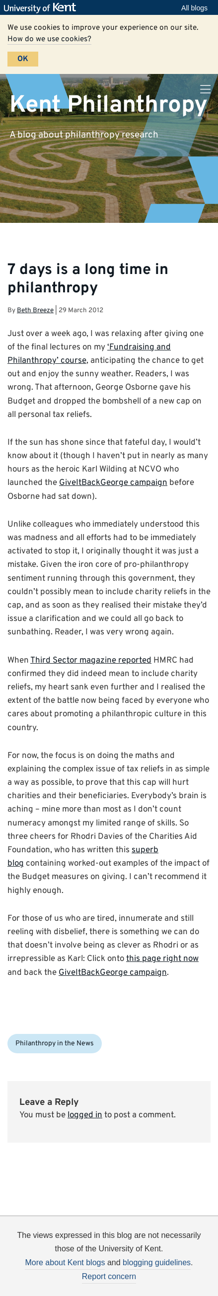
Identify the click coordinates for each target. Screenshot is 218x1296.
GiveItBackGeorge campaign (113, 482)
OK (22, 59)
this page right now (162, 959)
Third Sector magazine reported (90, 660)
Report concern (109, 1276)
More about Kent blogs (65, 1262)
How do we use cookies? (49, 39)
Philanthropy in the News (54, 1043)
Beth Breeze (35, 310)
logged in (85, 1115)
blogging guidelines (157, 1262)
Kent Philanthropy (108, 105)
